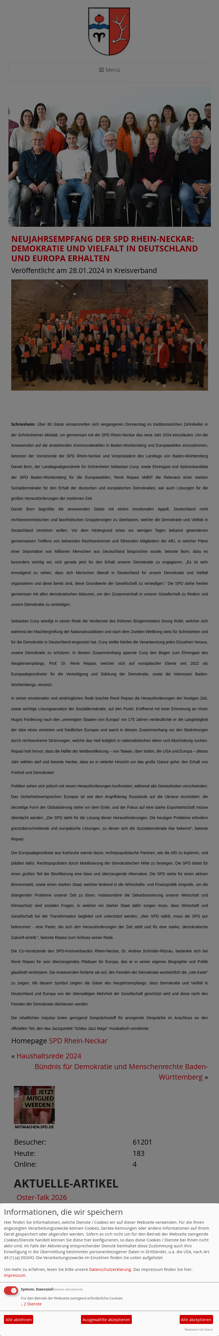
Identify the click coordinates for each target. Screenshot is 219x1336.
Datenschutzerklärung (110, 1269)
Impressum (14, 1275)
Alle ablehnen (19, 1319)
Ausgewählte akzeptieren (106, 1319)
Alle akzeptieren (196, 1319)
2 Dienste (31, 1304)
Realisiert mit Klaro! (199, 1329)
